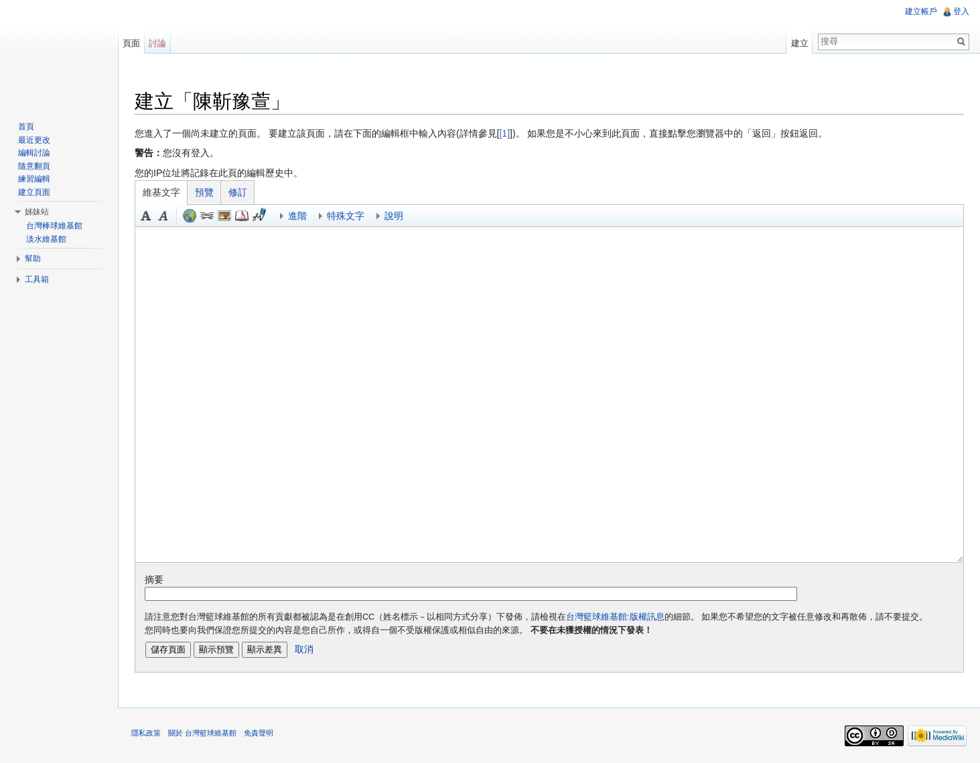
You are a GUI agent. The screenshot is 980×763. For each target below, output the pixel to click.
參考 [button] (242, 215)
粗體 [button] (146, 215)
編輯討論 (34, 152)
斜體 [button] (163, 215)
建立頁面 (34, 192)
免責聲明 (258, 733)
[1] (504, 133)
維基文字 (161, 192)
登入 (961, 11)
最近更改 (34, 140)
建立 (800, 43)
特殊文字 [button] (345, 215)
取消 (304, 649)
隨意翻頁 (34, 166)
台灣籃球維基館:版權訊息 (615, 617)
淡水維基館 (46, 239)
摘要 (154, 579)
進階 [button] (297, 215)
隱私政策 (146, 733)
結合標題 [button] (224, 215)
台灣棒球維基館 (54, 225)
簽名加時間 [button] (259, 215)
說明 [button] (393, 215)
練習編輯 (34, 179)
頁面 (131, 43)
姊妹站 (37, 211)
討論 (157, 43)
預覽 (204, 192)
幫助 (33, 258)
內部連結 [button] (207, 215)
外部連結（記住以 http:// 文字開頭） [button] (189, 215)
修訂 (237, 192)
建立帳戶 (921, 11)
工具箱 (37, 279)
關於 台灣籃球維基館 (202, 733)
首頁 (26, 126)
